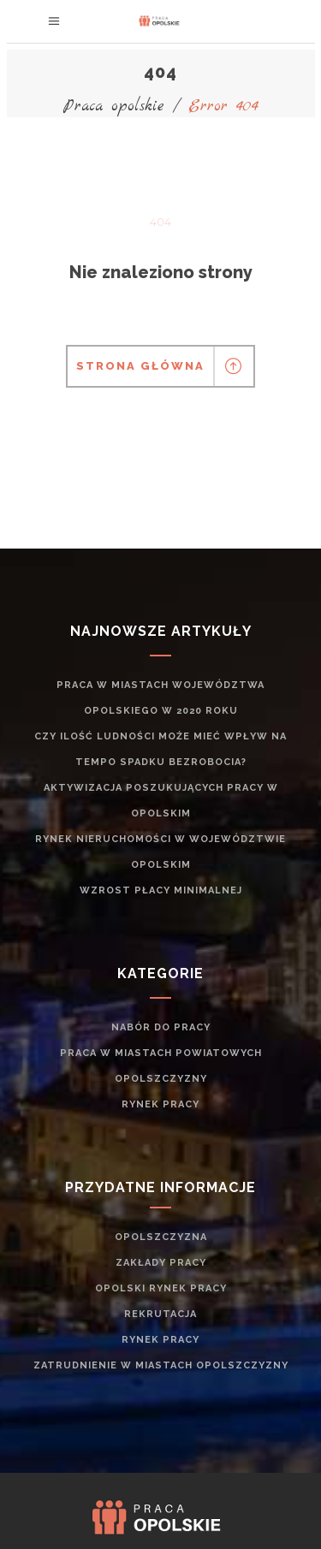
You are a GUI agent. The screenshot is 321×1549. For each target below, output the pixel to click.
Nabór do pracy (161, 1027)
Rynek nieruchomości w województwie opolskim (160, 852)
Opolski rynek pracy (161, 1288)
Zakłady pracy (161, 1262)
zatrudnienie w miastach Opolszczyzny (160, 1365)
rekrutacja (160, 1314)
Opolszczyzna (161, 1237)
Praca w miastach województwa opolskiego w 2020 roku (160, 698)
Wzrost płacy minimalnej (161, 890)
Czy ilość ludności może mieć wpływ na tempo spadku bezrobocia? (160, 749)
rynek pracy (160, 1104)
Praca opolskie (113, 106)
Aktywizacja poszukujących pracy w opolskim (161, 800)
